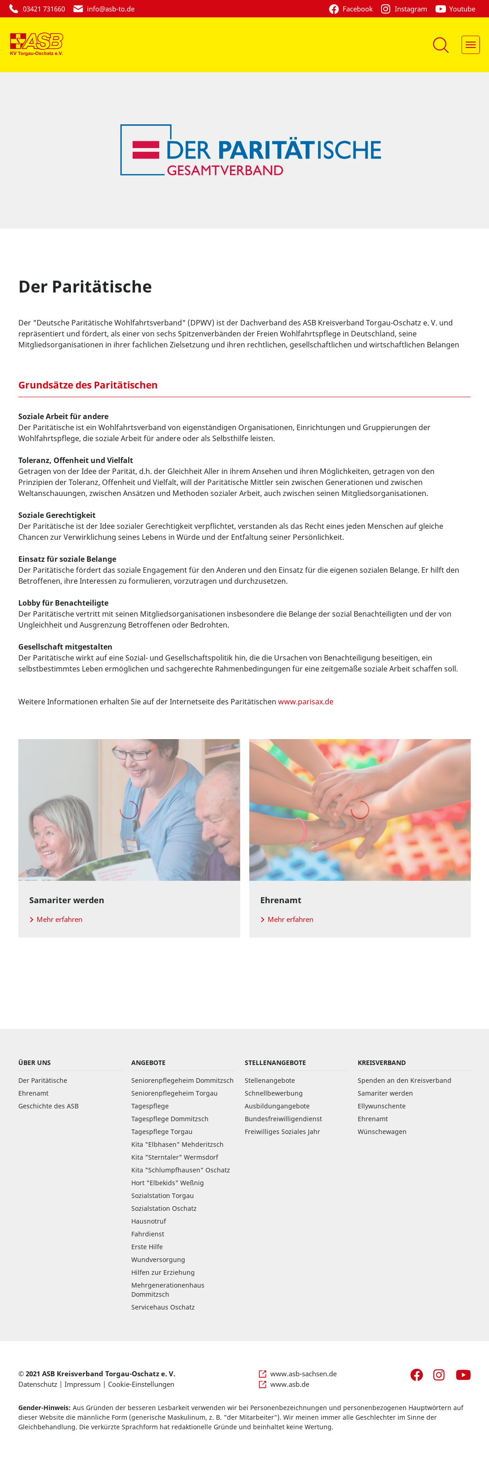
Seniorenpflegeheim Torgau (174, 1093)
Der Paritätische (42, 1080)
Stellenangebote (270, 1080)
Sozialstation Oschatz (164, 1208)
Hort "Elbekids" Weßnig (167, 1182)
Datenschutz (37, 1384)
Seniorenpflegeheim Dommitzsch (182, 1080)
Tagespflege (150, 1106)
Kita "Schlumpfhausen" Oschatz (180, 1170)
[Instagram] (407, 8)
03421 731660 (44, 8)
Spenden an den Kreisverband (404, 1080)
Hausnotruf (148, 1221)
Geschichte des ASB (48, 1106)
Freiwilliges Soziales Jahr (282, 1131)
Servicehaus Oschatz (163, 1307)
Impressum (82, 1384)
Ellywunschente (382, 1106)
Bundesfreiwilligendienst (283, 1118)
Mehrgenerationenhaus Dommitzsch (167, 1290)
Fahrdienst (147, 1234)
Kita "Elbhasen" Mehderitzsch (177, 1144)
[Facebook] (354, 8)
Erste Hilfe (147, 1246)
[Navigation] (471, 45)
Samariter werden (385, 1093)
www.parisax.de (305, 702)
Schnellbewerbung (274, 1093)
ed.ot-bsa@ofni (110, 8)
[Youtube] (457, 8)
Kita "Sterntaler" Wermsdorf (174, 1157)
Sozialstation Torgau (162, 1195)
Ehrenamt (33, 1093)
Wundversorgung (158, 1259)
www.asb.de (289, 1384)
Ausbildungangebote (277, 1106)
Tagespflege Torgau (162, 1131)
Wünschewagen (382, 1131)
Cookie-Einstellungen (141, 1384)
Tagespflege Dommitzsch (170, 1118)
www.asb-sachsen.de (303, 1373)
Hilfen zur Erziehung (163, 1272)
